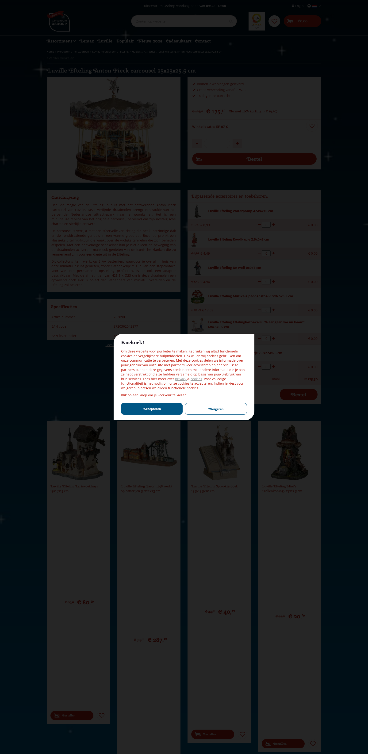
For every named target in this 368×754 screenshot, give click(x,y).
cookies (196, 379)
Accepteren (152, 409)
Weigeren (216, 409)
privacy (181, 379)
